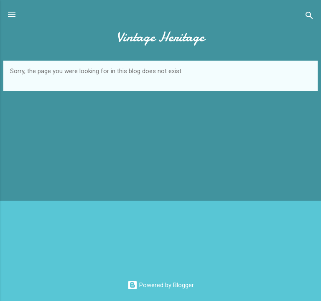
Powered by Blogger (160, 285)
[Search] (309, 17)
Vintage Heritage (160, 37)
